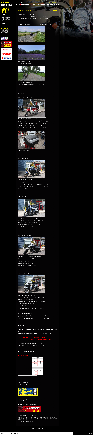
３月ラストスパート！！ (6, 18)
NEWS (3, 26)
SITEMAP (21, 2)
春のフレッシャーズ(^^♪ (6, 20)
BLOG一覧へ (37, 428)
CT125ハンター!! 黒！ (6, 19)
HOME (17, 2)
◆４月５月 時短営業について (7, 17)
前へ (33, 428)
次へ (42, 428)
